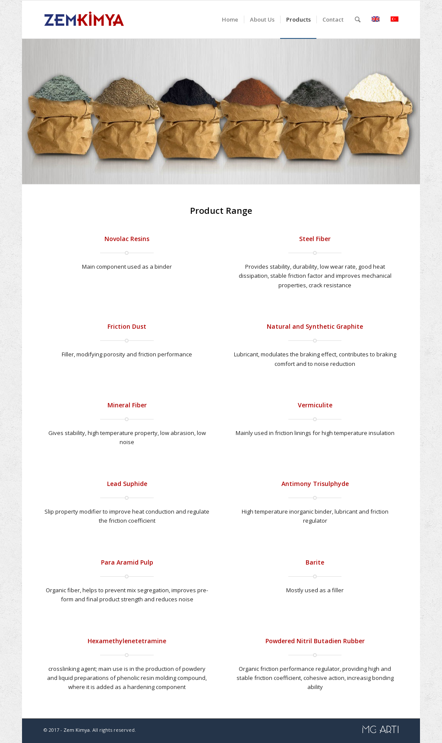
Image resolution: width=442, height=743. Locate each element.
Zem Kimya (76, 730)
